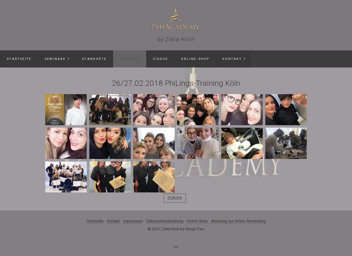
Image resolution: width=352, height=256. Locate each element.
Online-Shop (195, 59)
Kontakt (232, 59)
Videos (160, 59)
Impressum (133, 221)
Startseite (19, 59)
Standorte (94, 59)
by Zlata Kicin (176, 39)
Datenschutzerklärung (164, 221)
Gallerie (130, 59)
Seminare (55, 59)
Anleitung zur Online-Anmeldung (238, 221)
